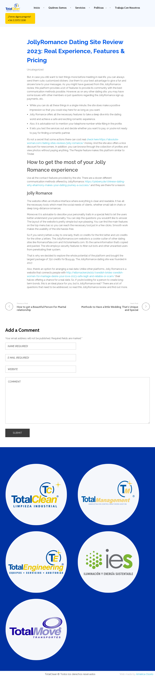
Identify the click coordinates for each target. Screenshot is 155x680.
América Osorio (144, 674)
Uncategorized (35, 69)
